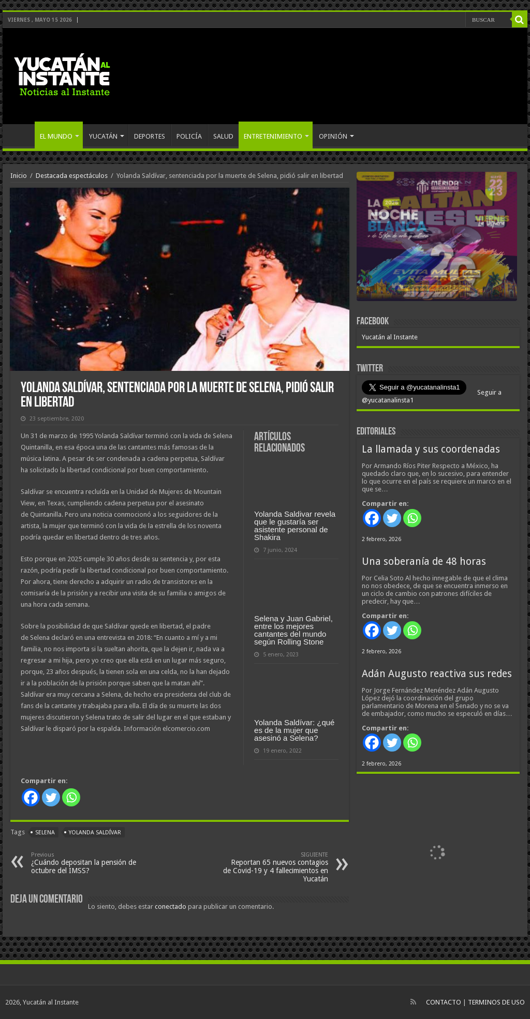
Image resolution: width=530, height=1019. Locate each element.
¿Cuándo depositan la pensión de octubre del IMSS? (84, 863)
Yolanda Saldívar (95, 832)
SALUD (223, 136)
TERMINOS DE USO (496, 1002)
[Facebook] (31, 797)
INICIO (21, 135)
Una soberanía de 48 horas (424, 561)
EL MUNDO (56, 136)
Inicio (18, 175)
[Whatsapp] (71, 797)
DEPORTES (149, 136)
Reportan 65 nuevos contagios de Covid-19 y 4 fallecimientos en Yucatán (275, 867)
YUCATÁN (103, 136)
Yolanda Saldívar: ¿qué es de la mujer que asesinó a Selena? (294, 730)
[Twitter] (51, 797)
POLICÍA (189, 136)
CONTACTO (443, 1002)
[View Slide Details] (437, 238)
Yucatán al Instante (390, 337)
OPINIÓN (333, 136)
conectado (170, 906)
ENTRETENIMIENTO (273, 136)
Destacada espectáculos (72, 175)
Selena (45, 832)
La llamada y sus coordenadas (431, 449)
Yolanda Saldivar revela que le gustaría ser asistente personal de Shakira (294, 525)
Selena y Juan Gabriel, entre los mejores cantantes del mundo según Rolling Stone (293, 630)
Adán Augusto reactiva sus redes (437, 674)
